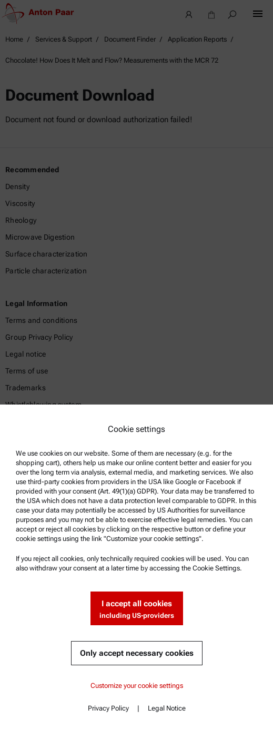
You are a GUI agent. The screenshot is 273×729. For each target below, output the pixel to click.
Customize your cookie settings (136, 685)
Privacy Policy (108, 708)
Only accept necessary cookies (137, 653)
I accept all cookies (136, 609)
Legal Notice (167, 708)
